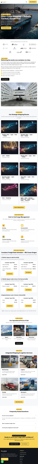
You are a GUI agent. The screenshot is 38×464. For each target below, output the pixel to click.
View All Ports (19, 343)
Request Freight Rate (17, 27)
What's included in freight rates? (8, 423)
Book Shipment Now (6, 27)
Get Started (9, 273)
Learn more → (5, 374)
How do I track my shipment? (8, 415)
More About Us (5, 79)
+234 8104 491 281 (23, 452)
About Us (21, 457)
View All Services (19, 401)
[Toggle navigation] (26, 2)
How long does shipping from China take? (10, 427)
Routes (21, 461)
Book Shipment (33, 1)
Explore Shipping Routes (19, 207)
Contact (21, 462)
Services (21, 459)
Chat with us (4, 459)
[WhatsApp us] (2, 461)
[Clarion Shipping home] (4, 2)
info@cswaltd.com (22, 310)
